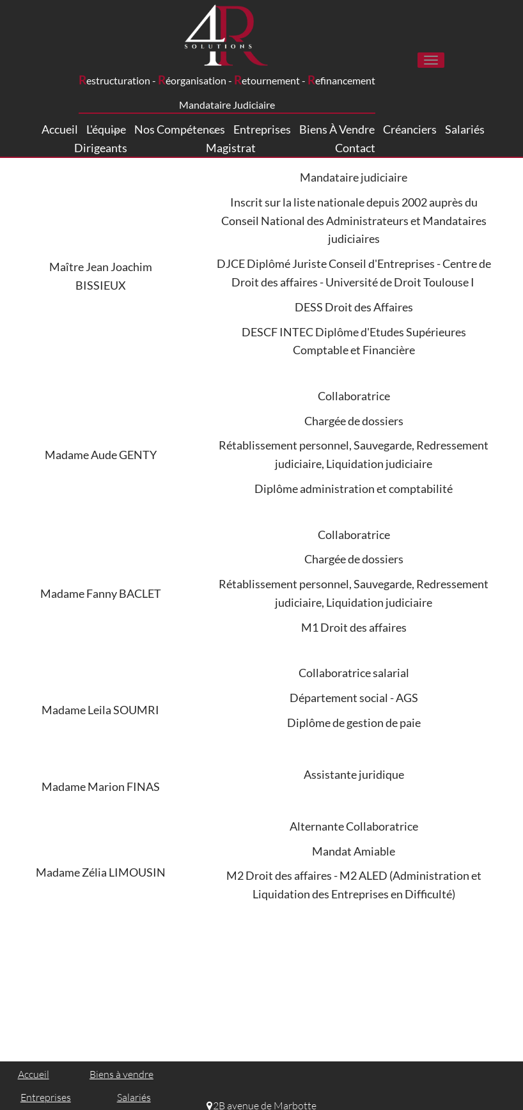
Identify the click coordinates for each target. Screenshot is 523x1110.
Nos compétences (179, 129)
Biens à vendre (337, 129)
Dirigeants (100, 148)
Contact (355, 148)
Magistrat (231, 148)
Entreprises (262, 129)
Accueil (60, 129)
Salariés (465, 129)
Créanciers (410, 129)
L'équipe (106, 129)
